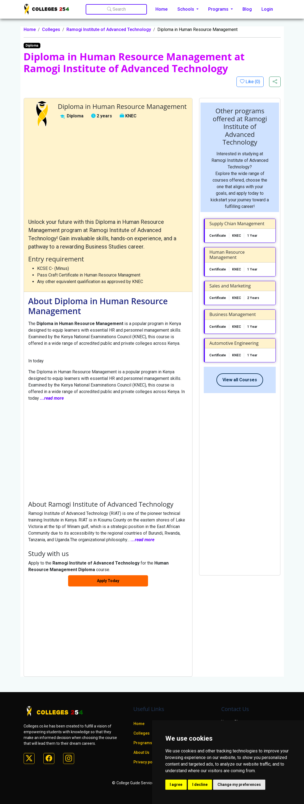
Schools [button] (186, 9)
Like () (252, 81)
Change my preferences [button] (239, 784)
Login (267, 9)
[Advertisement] (108, 172)
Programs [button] (219, 9)
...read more (52, 398)
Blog (247, 9)
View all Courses (239, 379)
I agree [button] (176, 784)
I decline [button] (200, 784)
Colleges (51, 29)
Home (161, 9)
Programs (142, 743)
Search (116, 9)
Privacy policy (146, 762)
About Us (141, 752)
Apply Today (108, 581)
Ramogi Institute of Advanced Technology (108, 29)
